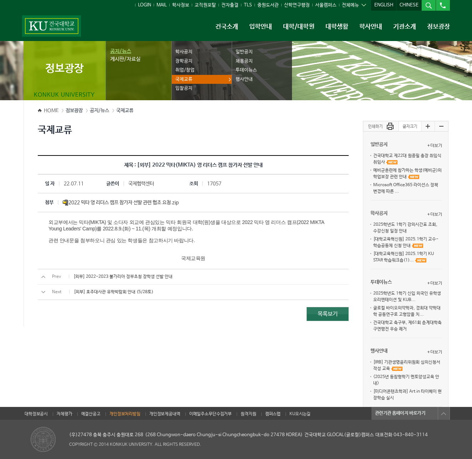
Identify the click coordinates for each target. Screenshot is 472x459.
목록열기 (444, 413)
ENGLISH (383, 5)
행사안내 (244, 79)
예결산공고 (91, 414)
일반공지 (244, 52)
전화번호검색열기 (443, 5)
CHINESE (409, 5)
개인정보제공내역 (164, 414)
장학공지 (184, 61)
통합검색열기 (428, 5)
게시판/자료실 (125, 59)
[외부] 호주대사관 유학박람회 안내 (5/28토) (113, 292)
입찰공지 (184, 88)
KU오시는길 (300, 414)
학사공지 (184, 52)
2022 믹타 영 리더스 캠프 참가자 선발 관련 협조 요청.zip (121, 202)
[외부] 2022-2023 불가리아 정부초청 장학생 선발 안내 (123, 276)
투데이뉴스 (246, 70)
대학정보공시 (36, 414)
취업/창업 (185, 70)
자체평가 (64, 414)
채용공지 (244, 61)
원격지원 (248, 414)
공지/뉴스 (120, 51)
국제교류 (184, 79)
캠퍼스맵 (273, 414)
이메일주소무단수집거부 (210, 414)
